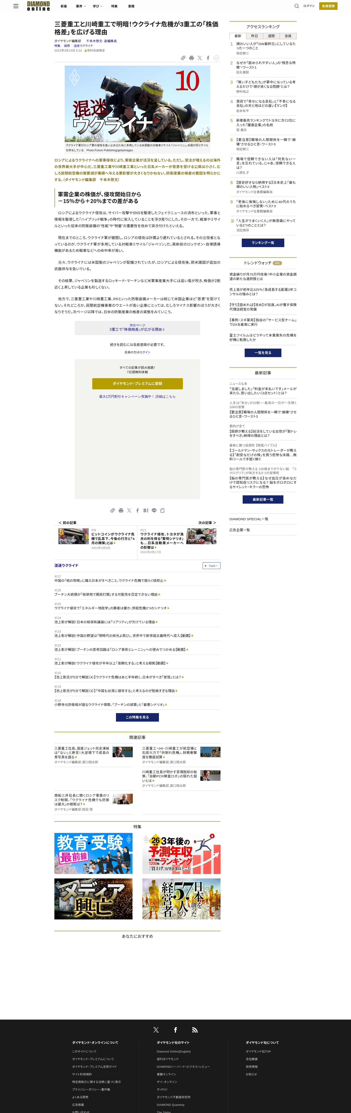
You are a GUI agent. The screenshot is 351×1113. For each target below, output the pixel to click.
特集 (155, 8)
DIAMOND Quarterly (171, 1010)
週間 (271, 36)
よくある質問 (80, 1003)
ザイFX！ (162, 995)
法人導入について (83, 1026)
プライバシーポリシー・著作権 (91, 995)
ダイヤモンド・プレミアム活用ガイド (94, 972)
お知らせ (251, 980)
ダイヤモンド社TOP (258, 957)
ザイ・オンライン (167, 988)
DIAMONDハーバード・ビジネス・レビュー (183, 972)
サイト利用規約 (82, 980)
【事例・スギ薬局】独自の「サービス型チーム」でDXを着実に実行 (263, 322)
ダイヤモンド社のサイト (173, 948)
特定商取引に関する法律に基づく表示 (96, 988)
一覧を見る (263, 353)
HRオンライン (166, 1026)
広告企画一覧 (239, 530)
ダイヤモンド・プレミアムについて (93, 965)
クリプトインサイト (168, 1033)
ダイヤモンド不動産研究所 (174, 1003)
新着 (105, 8)
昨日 (254, 36)
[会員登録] (287, 8)
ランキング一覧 (263, 243)
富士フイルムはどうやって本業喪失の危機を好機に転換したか (263, 337)
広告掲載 (78, 1010)
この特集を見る (137, 623)
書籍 (172, 8)
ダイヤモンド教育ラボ (170, 1041)
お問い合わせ (81, 1018)
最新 (238, 36)
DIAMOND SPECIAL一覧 (248, 519)
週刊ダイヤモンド (168, 965)
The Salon (164, 1018)
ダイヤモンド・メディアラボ (173, 1048)
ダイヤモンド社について (262, 948)
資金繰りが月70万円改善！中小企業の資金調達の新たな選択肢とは (263, 276)
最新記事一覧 (263, 499)
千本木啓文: (101, 41)
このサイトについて (84, 957)
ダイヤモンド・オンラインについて (95, 948)
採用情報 (252, 972)
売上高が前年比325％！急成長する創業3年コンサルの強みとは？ (263, 292)
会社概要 (252, 965)
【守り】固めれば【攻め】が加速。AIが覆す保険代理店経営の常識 (263, 307)
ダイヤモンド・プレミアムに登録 (137, 384)
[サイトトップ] (75, 8)
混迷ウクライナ (83, 45)
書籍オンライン (166, 980)
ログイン (268, 7)
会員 (288, 36)
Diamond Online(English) (174, 957)
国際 (67, 45)
